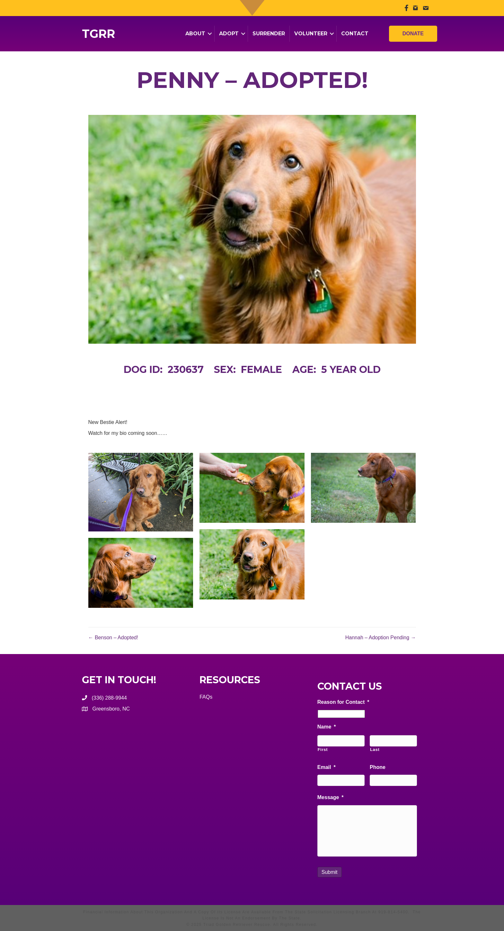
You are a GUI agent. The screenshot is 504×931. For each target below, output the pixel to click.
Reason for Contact (343, 702)
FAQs (205, 697)
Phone (377, 767)
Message (330, 797)
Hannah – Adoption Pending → (380, 637)
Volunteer (310, 33)
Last (374, 749)
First (323, 749)
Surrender (268, 33)
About (195, 33)
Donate (413, 30)
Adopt (229, 33)
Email (326, 767)
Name (326, 726)
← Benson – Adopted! (113, 637)
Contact (354, 33)
